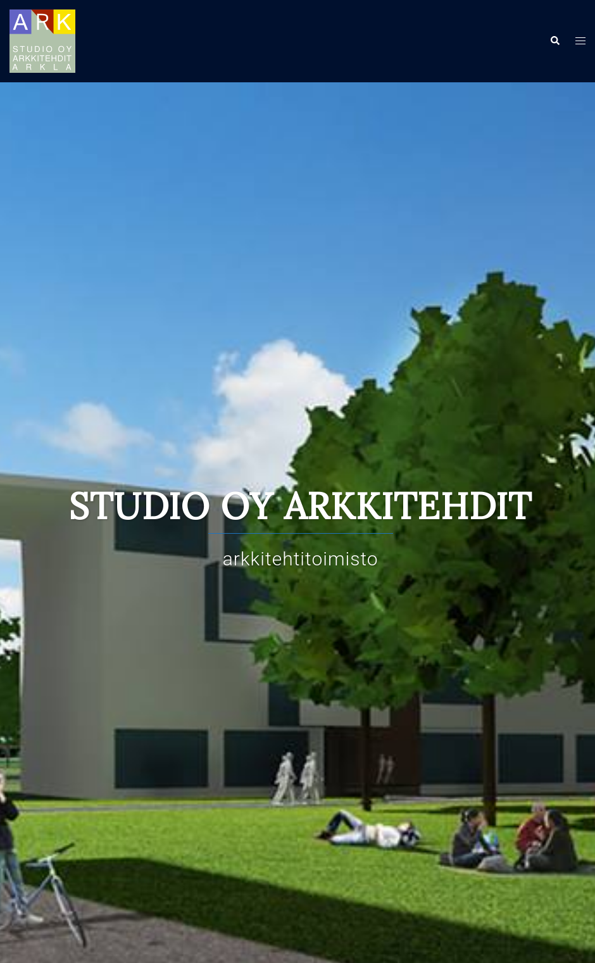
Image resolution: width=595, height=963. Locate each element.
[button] (554, 41)
